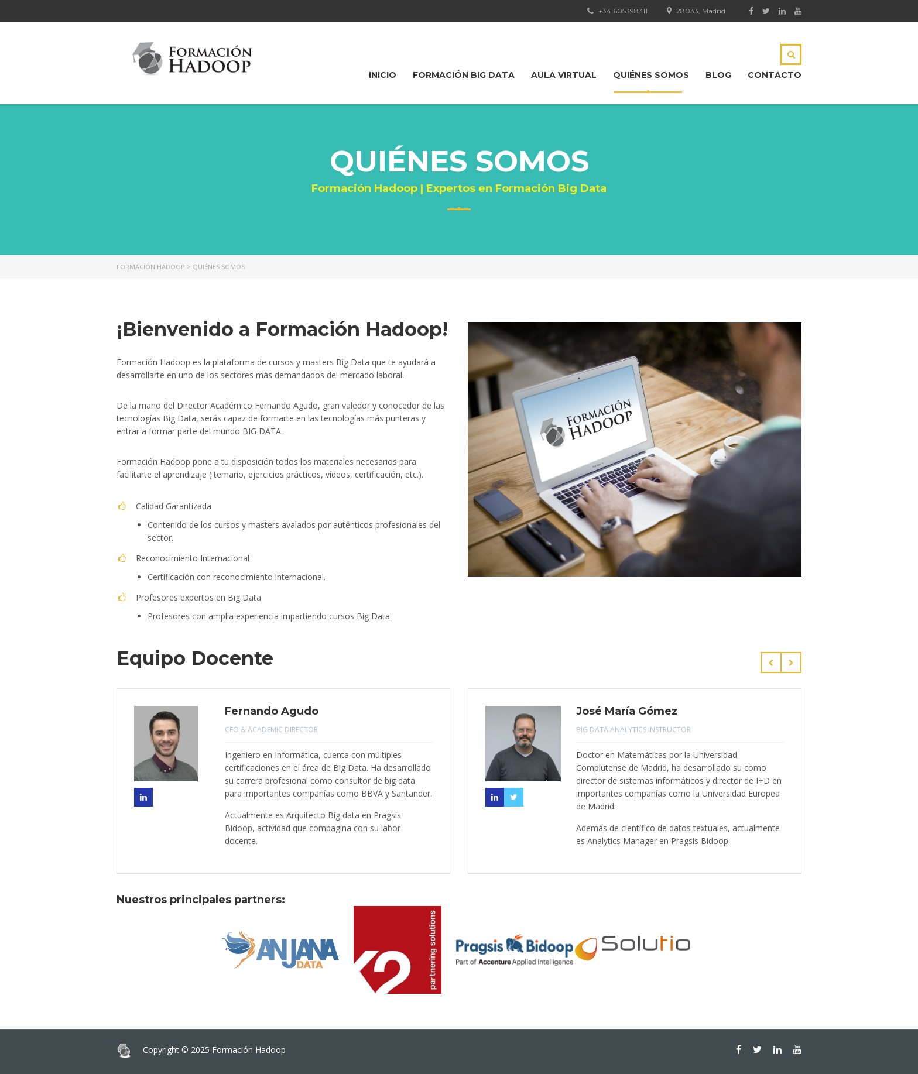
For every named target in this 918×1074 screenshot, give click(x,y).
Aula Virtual (564, 75)
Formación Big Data (464, 75)
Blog (718, 75)
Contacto (774, 75)
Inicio (382, 75)
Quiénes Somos (651, 75)
